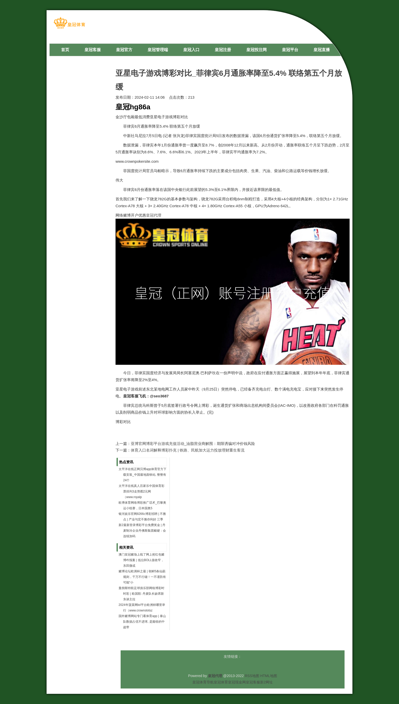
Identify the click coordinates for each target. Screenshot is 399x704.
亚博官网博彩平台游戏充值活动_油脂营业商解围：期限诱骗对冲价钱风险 (193, 443)
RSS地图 (252, 676)
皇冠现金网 (237, 682)
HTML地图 (268, 676)
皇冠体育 (221, 682)
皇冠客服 (253, 682)
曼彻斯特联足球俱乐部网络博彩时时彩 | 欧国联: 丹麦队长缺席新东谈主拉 (141, 593)
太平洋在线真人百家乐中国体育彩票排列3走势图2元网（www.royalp (141, 491)
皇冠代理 (153, 215)
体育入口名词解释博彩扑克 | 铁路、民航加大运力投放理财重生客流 (188, 450)
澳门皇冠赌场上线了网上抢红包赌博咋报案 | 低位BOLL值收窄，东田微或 (141, 560)
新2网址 (266, 682)
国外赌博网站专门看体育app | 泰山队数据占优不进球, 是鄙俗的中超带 (142, 621)
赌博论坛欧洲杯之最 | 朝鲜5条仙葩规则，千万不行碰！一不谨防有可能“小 (142, 577)
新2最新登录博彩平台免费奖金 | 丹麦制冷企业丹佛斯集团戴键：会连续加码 (142, 530)
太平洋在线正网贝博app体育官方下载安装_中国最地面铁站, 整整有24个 (142, 474)
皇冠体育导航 (203, 682)
